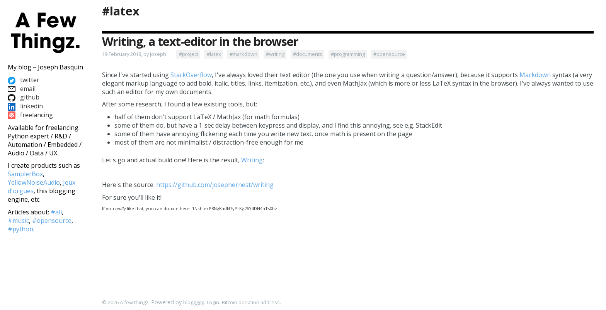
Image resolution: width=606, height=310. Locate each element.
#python (20, 229)
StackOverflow (191, 75)
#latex (121, 11)
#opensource (389, 54)
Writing (252, 160)
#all (56, 212)
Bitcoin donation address (251, 302)
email (22, 88)
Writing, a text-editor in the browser (200, 41)
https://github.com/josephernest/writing (215, 184)
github (23, 97)
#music (18, 220)
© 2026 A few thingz (125, 302)
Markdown (535, 75)
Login (213, 302)
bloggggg (193, 302)
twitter (23, 80)
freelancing (30, 115)
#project (188, 54)
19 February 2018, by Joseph (134, 54)
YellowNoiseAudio (34, 182)
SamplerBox (25, 174)
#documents (307, 54)
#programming (348, 54)
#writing (275, 54)
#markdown (243, 54)
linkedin (25, 106)
